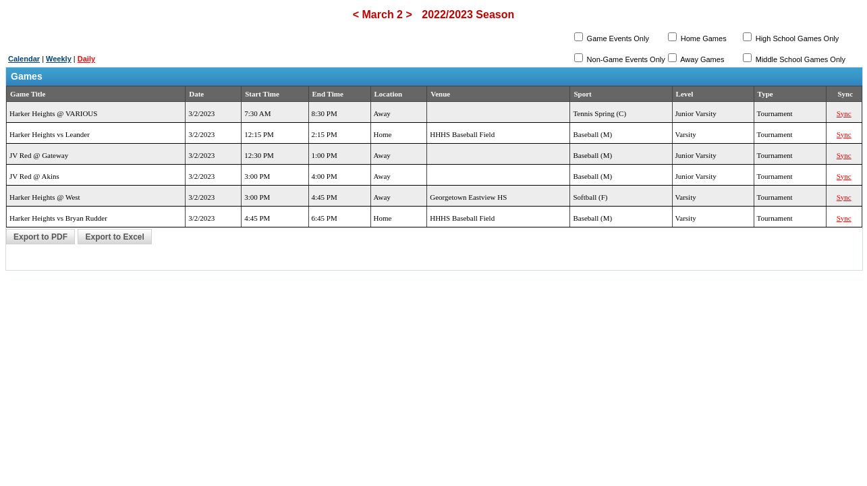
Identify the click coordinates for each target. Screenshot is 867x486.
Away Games (702, 59)
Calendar (24, 59)
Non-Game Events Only (625, 59)
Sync (844, 113)
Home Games (703, 38)
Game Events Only (617, 38)
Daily (86, 59)
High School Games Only (796, 38)
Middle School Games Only (799, 59)
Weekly (59, 59)
